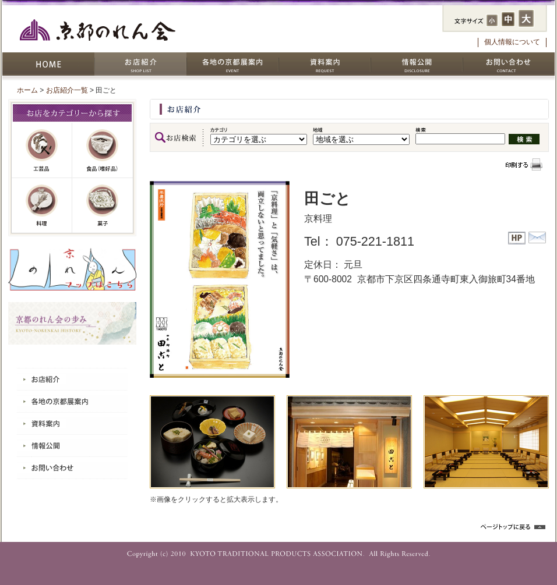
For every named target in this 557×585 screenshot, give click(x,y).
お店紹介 (140, 64)
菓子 (102, 205)
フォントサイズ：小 (492, 20)
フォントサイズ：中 (508, 19)
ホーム (27, 90)
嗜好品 (102, 150)
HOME (48, 64)
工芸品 (42, 150)
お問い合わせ (509, 64)
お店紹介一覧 (67, 90)
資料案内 (324, 64)
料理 (42, 205)
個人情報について (512, 42)
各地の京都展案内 (232, 64)
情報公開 (417, 64)
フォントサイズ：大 (526, 18)
